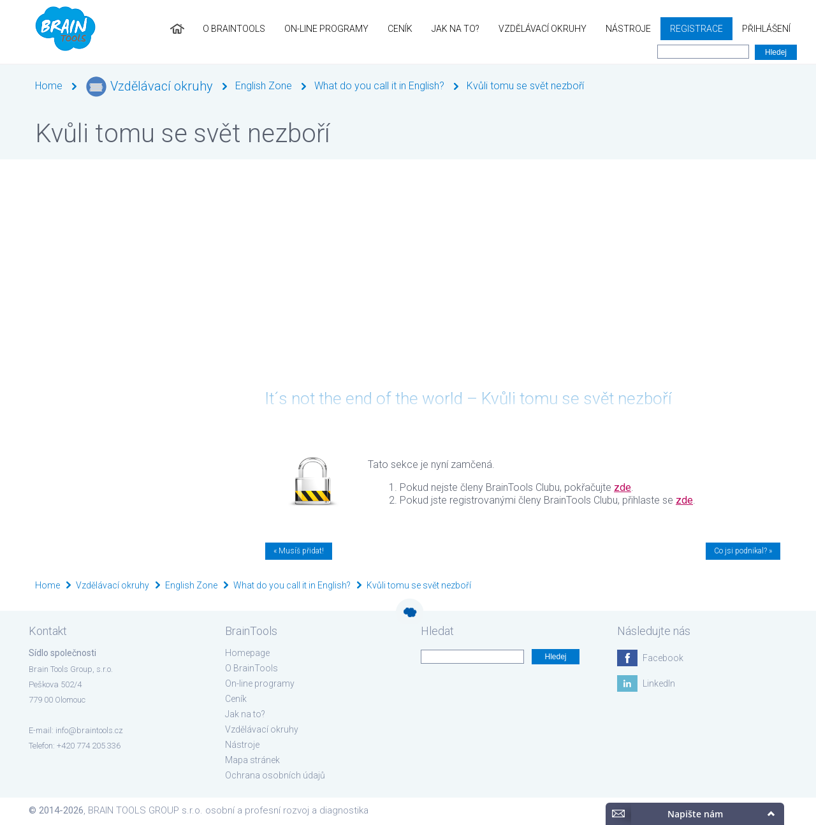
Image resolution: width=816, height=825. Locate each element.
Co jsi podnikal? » (743, 550)
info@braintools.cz (89, 730)
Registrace (696, 29)
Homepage (247, 653)
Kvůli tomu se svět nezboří (525, 86)
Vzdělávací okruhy (542, 29)
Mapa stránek (252, 760)
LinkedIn (659, 683)
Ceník (400, 29)
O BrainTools (234, 29)
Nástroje (628, 29)
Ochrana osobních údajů (275, 775)
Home (48, 86)
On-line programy (326, 29)
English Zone (263, 86)
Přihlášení (766, 29)
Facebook (663, 658)
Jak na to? (455, 29)
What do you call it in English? (379, 86)
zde (622, 487)
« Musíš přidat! (298, 550)
